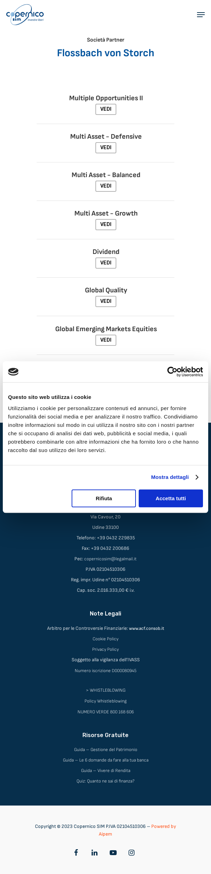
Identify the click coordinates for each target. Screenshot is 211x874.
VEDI (105, 109)
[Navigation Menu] (201, 14)
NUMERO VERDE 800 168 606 (106, 712)
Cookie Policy (105, 639)
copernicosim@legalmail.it (110, 559)
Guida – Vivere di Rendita (105, 770)
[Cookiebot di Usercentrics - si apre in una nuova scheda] (172, 371)
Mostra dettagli (170, 477)
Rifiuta (104, 498)
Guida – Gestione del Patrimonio (105, 749)
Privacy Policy (105, 649)
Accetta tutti (171, 498)
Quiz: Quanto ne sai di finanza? (105, 781)
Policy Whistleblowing (106, 701)
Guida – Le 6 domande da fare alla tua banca (105, 760)
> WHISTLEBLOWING (105, 690)
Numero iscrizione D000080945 (106, 670)
